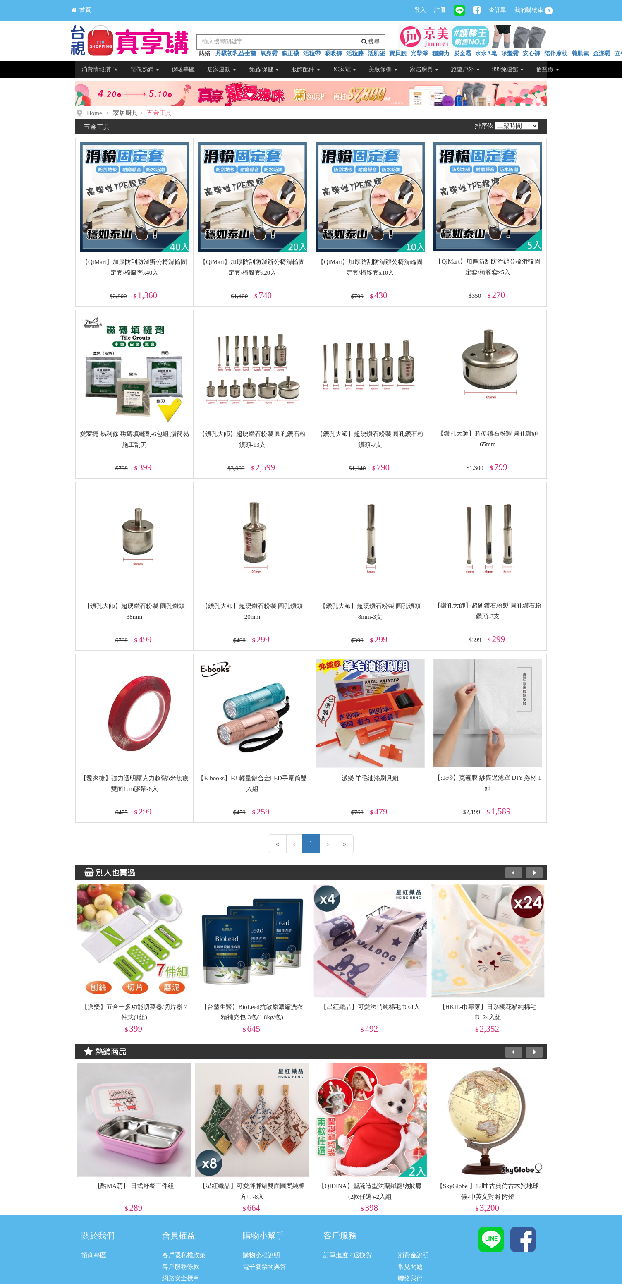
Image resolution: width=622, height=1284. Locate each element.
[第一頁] (278, 843)
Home (94, 113)
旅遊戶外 (465, 69)
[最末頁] (345, 843)
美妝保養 (382, 69)
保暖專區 (183, 69)
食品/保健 (264, 69)
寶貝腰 (398, 53)
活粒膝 (355, 53)
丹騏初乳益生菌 (235, 53)
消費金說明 (413, 1255)
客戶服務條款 (180, 1266)
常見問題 (410, 1266)
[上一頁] (294, 843)
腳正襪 (290, 53)
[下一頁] (328, 843)
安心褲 (531, 53)
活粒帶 (312, 53)
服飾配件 (305, 69)
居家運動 (221, 69)
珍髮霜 (510, 53)
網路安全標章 (180, 1278)
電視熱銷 (145, 69)
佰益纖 (547, 69)
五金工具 (159, 113)
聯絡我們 (410, 1278)
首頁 (81, 10)
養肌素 (580, 53)
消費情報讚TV (99, 69)
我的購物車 (533, 10)
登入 (420, 10)
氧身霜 (269, 53)
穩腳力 (441, 53)
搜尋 (370, 41)
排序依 (484, 125)
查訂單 (497, 10)
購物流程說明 (261, 1255)
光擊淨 (419, 53)
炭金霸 (462, 53)
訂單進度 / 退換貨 (347, 1255)
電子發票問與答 (264, 1266)
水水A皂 (486, 53)
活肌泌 (376, 53)
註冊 (440, 10)
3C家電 (344, 69)
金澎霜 (601, 53)
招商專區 (93, 1255)
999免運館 (508, 69)
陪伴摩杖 (555, 53)
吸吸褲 (333, 53)
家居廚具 (424, 69)
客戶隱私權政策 (184, 1255)
